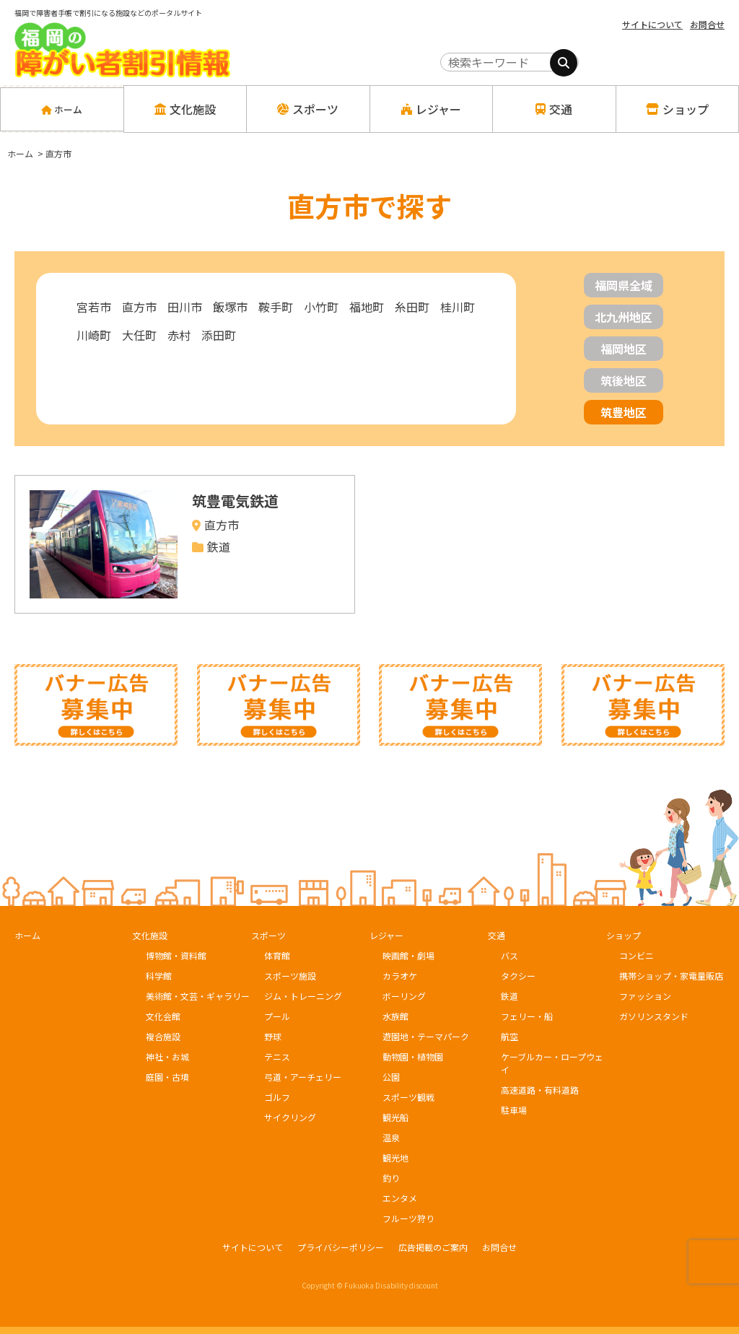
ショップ (623, 935)
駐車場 (514, 1110)
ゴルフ (277, 1097)
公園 (391, 1077)
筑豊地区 (623, 412)
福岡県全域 (623, 285)
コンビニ (636, 955)
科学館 (159, 975)
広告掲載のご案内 (433, 1247)
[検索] (563, 63)
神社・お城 (167, 1056)
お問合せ (707, 24)
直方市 (139, 306)
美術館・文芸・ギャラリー (198, 996)
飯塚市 (230, 306)
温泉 (391, 1137)
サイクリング (290, 1117)
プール (277, 1016)
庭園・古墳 (167, 1077)
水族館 (395, 1016)
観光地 (395, 1157)
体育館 (277, 955)
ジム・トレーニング (303, 996)
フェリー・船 (527, 1016)
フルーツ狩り (408, 1218)
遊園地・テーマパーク (425, 1036)
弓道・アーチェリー (302, 1077)
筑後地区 (623, 380)
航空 (509, 1036)
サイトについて (652, 24)
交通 (496, 935)
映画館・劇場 (408, 955)
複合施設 (163, 1036)
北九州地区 (623, 317)
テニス (277, 1056)
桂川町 (457, 306)
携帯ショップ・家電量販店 (671, 975)
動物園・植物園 (412, 1056)
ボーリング (404, 996)
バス (509, 955)
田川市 (184, 306)
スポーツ (268, 935)
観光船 (395, 1117)
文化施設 (150, 935)
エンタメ (399, 1198)
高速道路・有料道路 (540, 1090)
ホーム (61, 109)
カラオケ (399, 975)
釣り (391, 1178)
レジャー (386, 935)
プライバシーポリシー (340, 1247)
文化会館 (163, 1016)
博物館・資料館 (176, 955)
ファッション (645, 996)
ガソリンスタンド (653, 1016)
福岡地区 (623, 348)
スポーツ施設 (290, 975)
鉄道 (509, 996)
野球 (272, 1036)
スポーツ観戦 (408, 1097)
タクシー (518, 975)
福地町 (366, 306)
